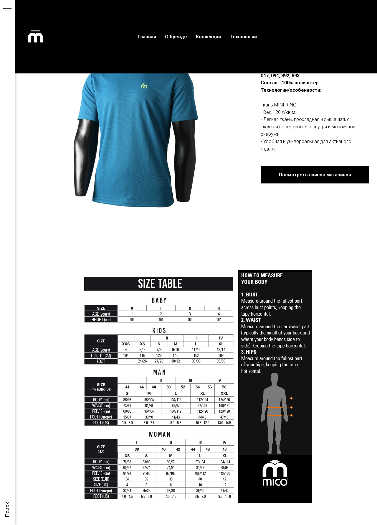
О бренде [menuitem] (176, 37)
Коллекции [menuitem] (208, 37)
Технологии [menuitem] (243, 37)
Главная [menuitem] (147, 37)
